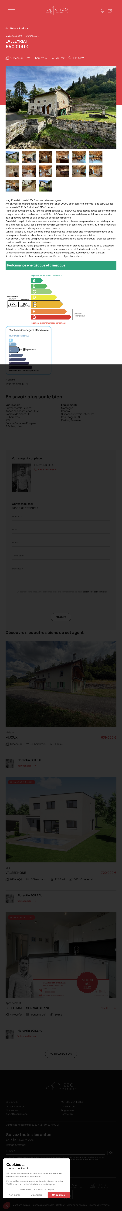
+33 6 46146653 (47, 469)
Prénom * (16, 516)
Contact (60, 1204)
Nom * (15, 529)
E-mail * (10, 1151)
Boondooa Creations (99, 1204)
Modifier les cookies (77, 1204)
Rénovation (67, 1114)
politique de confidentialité (95, 592)
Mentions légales (21, 1204)
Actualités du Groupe (16, 1114)
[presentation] (36, 607)
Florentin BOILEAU (44, 465)
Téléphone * (18, 556)
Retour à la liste (19, 28)
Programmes (67, 1110)
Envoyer (61, 617)
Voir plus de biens (61, 1053)
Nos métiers (12, 1110)
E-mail (15, 543)
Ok (111, 1153)
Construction (68, 1106)
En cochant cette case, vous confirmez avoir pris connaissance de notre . (62, 592)
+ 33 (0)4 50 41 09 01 (48, 1124)
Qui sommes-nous (15, 1106)
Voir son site (24, 765)
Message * (17, 569)
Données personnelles (43, 1204)
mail (29, 1124)
